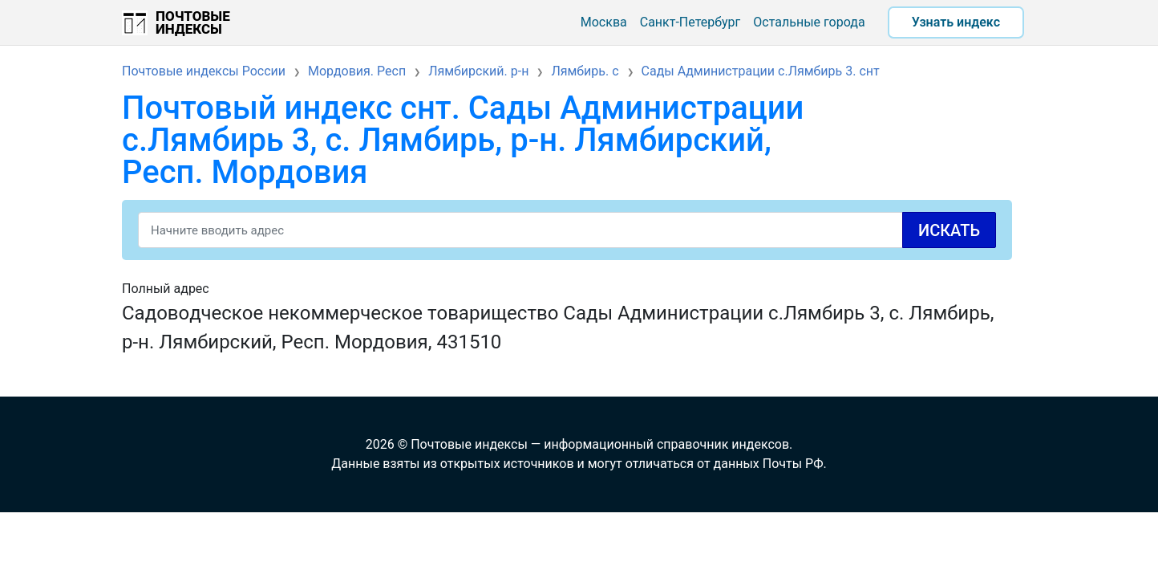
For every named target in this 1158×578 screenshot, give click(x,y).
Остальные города (808, 22)
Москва (604, 22)
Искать (949, 230)
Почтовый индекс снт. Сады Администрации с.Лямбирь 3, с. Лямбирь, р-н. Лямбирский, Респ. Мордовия (463, 140)
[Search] (567, 230)
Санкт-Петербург (690, 22)
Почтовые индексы (193, 22)
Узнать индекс (956, 22)
